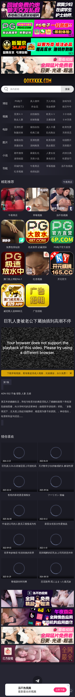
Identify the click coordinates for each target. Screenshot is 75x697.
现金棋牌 (50, 106)
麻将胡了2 (18, 106)
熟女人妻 (18, 119)
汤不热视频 (67, 165)
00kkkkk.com (37, 81)
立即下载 (60, 689)
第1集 (6, 382)
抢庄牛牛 (66, 106)
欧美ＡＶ (50, 114)
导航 (5, 168)
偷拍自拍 (34, 127)
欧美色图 (50, 140)
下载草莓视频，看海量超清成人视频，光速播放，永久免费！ (39, 373)
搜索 (67, 89)
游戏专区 (66, 101)
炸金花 (34, 106)
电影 (5, 129)
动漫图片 (66, 140)
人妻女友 (50, 152)
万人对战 (50, 101)
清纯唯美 (34, 145)
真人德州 (34, 101)
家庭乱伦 (34, 152)
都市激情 (18, 152)
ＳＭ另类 (66, 119)
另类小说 (34, 158)
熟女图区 (50, 145)
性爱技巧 (66, 158)
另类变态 (66, 132)
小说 (5, 155)
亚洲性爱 (18, 127)
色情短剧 (34, 171)
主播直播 (50, 119)
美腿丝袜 (18, 145)
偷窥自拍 (18, 140)
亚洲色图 (34, 140)
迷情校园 (18, 158)
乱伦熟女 (50, 132)
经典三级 (34, 132)
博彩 (5, 103)
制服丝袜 (18, 132)
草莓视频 (50, 165)
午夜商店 (34, 165)
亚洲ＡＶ (18, 114)
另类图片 (66, 145)
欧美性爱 (66, 127)
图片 (5, 142)
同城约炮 (18, 165)
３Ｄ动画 (66, 114)
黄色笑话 (50, 158)
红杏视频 (18, 171)
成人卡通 (50, 127)
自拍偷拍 (34, 114)
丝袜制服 (34, 119)
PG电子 (18, 101)
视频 (5, 116)
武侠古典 (66, 152)
